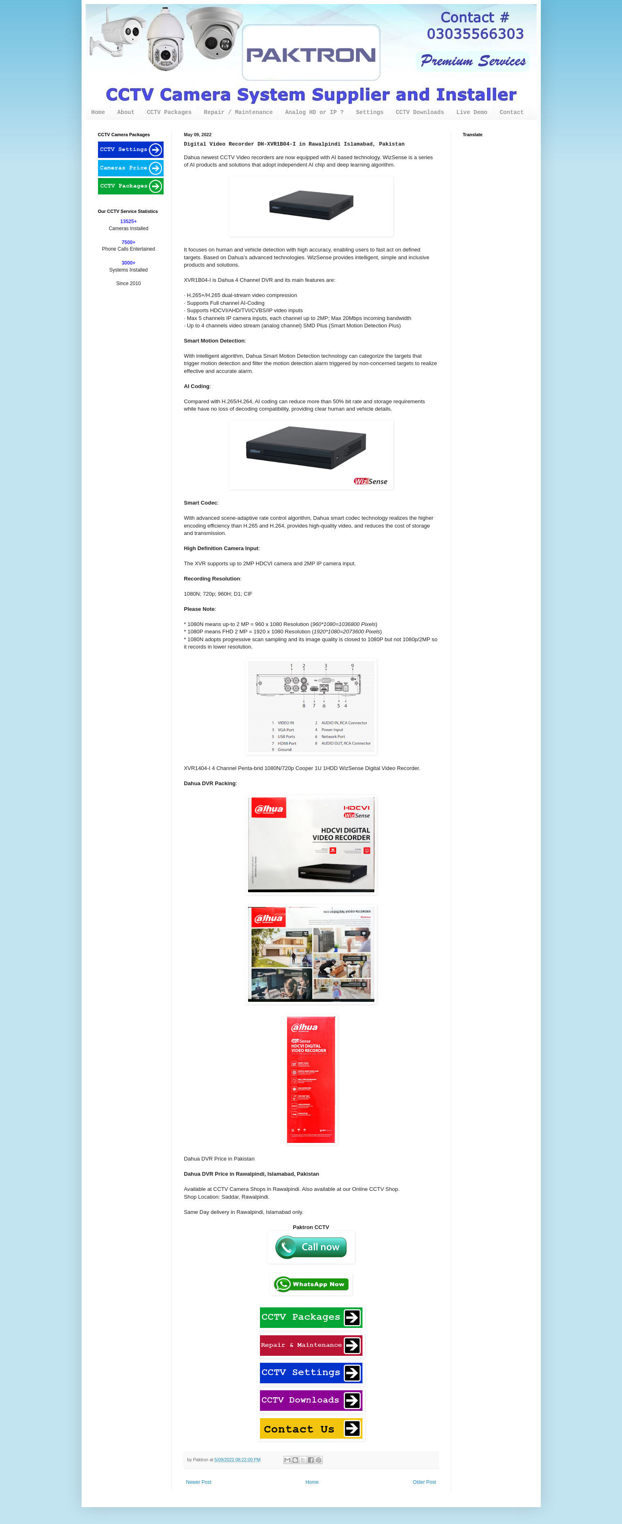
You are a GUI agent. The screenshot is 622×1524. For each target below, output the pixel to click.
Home (98, 112)
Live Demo (472, 112)
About (125, 112)
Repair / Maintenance (238, 112)
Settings (369, 112)
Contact (512, 112)
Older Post (424, 1482)
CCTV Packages (169, 112)
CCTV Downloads (420, 112)
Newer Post (199, 1482)
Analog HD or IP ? (314, 112)
